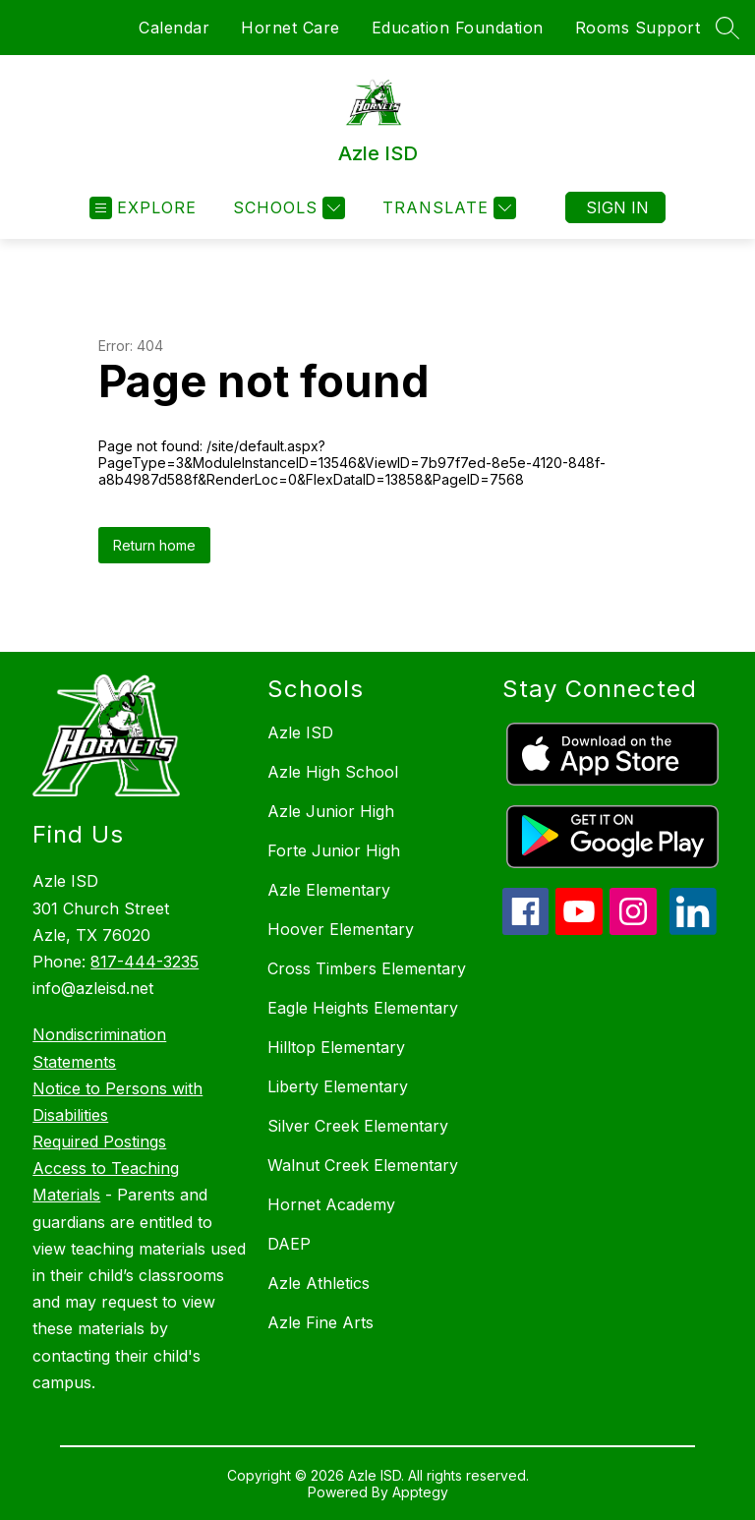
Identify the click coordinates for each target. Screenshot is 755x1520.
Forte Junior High (333, 850)
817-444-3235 (144, 961)
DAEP (289, 1244)
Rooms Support (638, 27)
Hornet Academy (331, 1204)
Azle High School (332, 772)
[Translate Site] (447, 208)
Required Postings (99, 1141)
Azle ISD (300, 732)
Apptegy (420, 1492)
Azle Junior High (330, 811)
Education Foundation (458, 27)
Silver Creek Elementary (357, 1126)
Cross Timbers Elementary (366, 968)
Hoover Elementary (340, 929)
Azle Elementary (328, 890)
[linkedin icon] (693, 929)
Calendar (174, 27)
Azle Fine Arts (320, 1322)
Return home (154, 545)
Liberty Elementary (337, 1086)
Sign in (617, 207)
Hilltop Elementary (336, 1047)
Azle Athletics (318, 1283)
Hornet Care (290, 27)
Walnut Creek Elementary (362, 1165)
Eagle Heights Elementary (362, 1008)
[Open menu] (143, 208)
